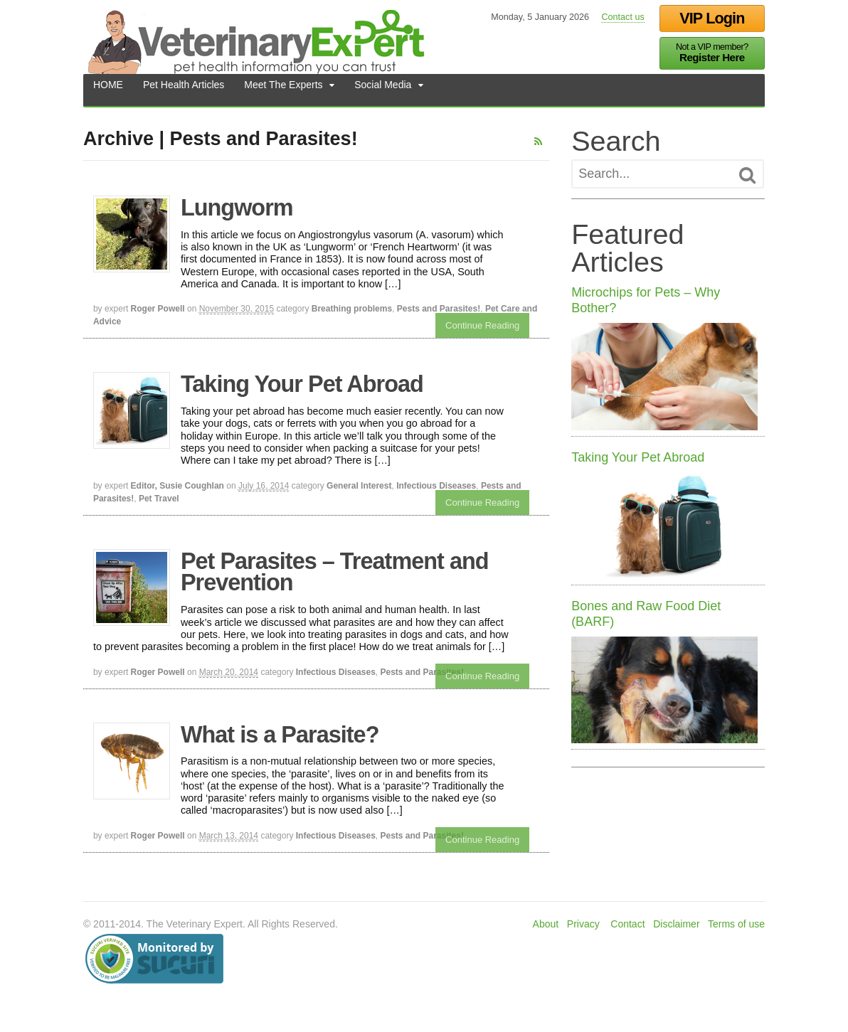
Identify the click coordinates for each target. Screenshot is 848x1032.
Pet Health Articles (182, 89)
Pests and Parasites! (437, 309)
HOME (107, 89)
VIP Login (712, 18)
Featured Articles (628, 248)
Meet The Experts (282, 89)
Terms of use (737, 924)
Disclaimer (677, 924)
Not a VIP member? (713, 53)
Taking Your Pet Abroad (301, 384)
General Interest (358, 486)
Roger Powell (157, 309)
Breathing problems (351, 309)
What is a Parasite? (279, 735)
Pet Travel (158, 499)
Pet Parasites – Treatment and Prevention (334, 572)
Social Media (382, 89)
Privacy (584, 924)
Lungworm (236, 207)
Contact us (623, 17)
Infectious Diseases (435, 486)
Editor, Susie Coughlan (176, 486)
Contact (628, 924)
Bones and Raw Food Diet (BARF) (646, 614)
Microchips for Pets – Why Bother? (646, 300)
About (546, 924)
